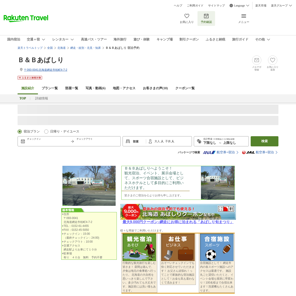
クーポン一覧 (185, 88)
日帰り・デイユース (64, 131)
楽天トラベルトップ (30, 47)
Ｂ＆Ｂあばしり (41, 60)
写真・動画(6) (95, 88)
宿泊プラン (32, 131)
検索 (264, 141)
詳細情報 (41, 98)
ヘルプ (178, 5)
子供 (168, 141)
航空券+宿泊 (219, 152)
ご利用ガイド (195, 5)
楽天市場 (260, 5)
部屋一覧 (71, 88)
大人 (157, 141)
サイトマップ (216, 5)
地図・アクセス (124, 88)
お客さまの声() (155, 88)
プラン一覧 (50, 88)
